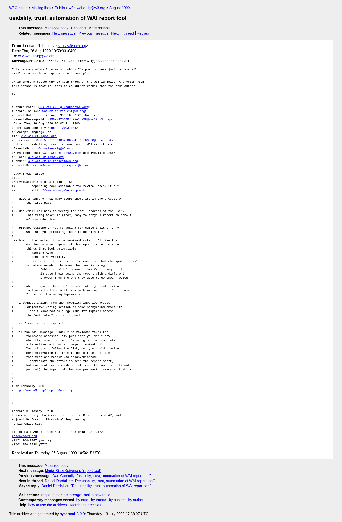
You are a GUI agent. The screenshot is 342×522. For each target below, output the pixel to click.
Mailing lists (41, 8)
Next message (64, 33)
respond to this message (61, 495)
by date (82, 500)
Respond (78, 28)
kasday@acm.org (72, 46)
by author (135, 500)
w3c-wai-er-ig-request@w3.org (64, 107)
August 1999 (119, 8)
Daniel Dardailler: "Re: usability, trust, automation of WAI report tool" (100, 481)
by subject (117, 500)
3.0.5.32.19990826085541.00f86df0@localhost (74, 140)
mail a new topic (97, 495)
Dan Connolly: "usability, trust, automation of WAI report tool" (101, 476)
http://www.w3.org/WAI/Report (58, 190)
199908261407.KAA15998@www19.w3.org (79, 120)
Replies (143, 33)
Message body (56, 28)
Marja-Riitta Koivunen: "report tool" (73, 471)
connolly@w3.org (62, 128)
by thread (98, 500)
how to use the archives (47, 505)
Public (60, 8)
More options (99, 28)
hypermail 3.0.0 (72, 514)
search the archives (85, 505)
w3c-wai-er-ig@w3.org (87, 8)
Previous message (93, 33)
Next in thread (122, 33)
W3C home (18, 8)
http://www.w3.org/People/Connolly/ (44, 390)
